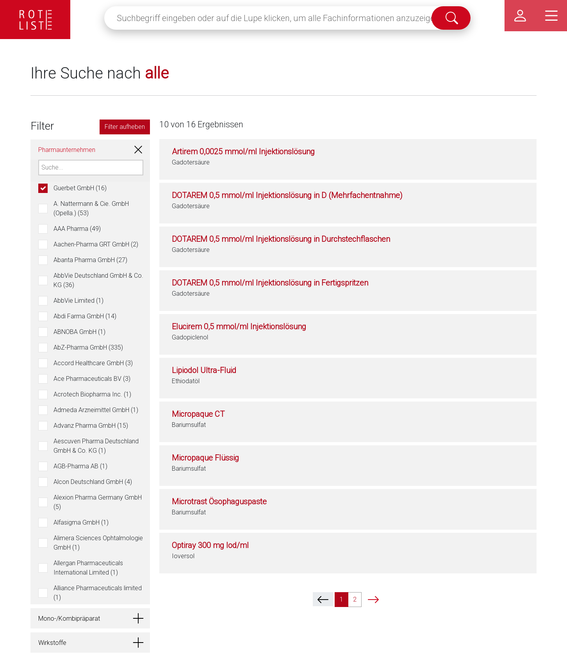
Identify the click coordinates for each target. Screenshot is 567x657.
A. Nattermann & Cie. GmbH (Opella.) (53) (91, 208)
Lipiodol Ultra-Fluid (204, 370)
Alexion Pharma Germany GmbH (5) (97, 502)
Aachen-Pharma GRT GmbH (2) (95, 244)
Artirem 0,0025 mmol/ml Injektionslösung (243, 151)
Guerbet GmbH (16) (80, 188)
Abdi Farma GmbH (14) (84, 316)
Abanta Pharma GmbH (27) (90, 260)
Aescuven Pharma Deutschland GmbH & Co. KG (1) (96, 445)
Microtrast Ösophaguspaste (219, 501)
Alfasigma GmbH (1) (81, 522)
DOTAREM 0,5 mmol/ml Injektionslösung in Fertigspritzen (270, 282)
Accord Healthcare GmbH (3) (93, 363)
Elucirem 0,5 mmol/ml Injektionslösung (239, 326)
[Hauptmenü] (551, 15)
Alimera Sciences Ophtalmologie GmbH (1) (98, 542)
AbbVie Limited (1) (78, 300)
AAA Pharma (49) (77, 228)
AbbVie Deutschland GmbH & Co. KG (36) (98, 280)
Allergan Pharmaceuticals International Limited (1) (88, 567)
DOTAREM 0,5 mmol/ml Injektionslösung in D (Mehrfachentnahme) (287, 195)
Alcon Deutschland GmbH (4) (92, 482)
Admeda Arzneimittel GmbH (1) (95, 410)
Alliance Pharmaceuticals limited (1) (97, 592)
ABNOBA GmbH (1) (79, 332)
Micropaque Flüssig (205, 457)
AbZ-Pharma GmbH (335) (88, 347)
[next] (373, 599)
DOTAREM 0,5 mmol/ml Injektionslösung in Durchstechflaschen (281, 239)
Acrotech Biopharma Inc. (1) (92, 394)
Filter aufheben (125, 126)
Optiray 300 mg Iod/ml (210, 545)
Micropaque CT (198, 414)
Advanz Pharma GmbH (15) (90, 425)
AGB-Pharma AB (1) (80, 466)
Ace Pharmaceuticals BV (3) (91, 378)
